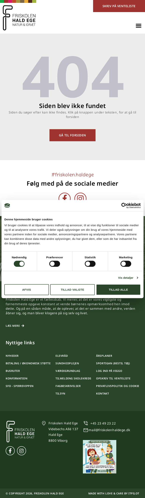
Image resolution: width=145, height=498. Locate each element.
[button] (138, 25)
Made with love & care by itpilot (113, 493)
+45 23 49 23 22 (103, 423)
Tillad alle (118, 289)
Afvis (26, 289)
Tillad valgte (72, 289)
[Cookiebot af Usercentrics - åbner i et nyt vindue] (124, 205)
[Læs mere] (22, 325)
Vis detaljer (125, 277)
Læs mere (13, 325)
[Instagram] (80, 199)
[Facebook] (65, 199)
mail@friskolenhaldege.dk (109, 430)
